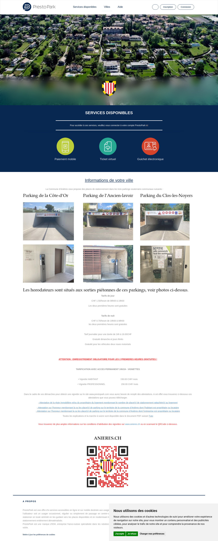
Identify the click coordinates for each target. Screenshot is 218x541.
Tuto (151, 416)
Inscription (168, 7)
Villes (107, 6)
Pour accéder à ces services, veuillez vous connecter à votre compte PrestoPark (108, 125)
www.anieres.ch (132, 424)
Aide (120, 6)
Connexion (186, 7)
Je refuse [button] (131, 534)
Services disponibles (84, 6)
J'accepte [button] (119, 534)
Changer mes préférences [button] (152, 534)
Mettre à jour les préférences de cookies (39, 535)
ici (147, 125)
